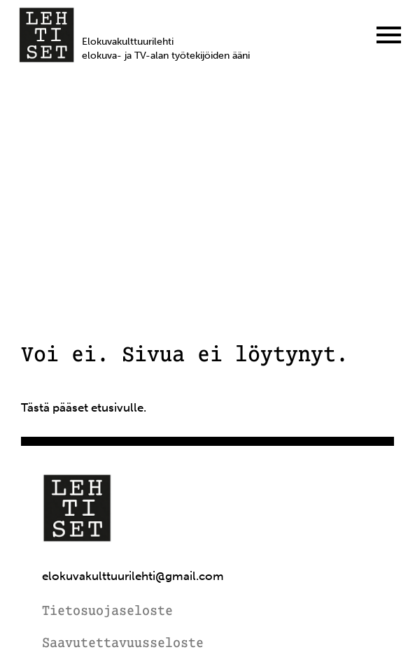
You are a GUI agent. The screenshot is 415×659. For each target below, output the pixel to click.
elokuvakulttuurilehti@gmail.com (133, 576)
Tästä (35, 407)
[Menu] (389, 35)
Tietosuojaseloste (107, 612)
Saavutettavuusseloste (123, 644)
